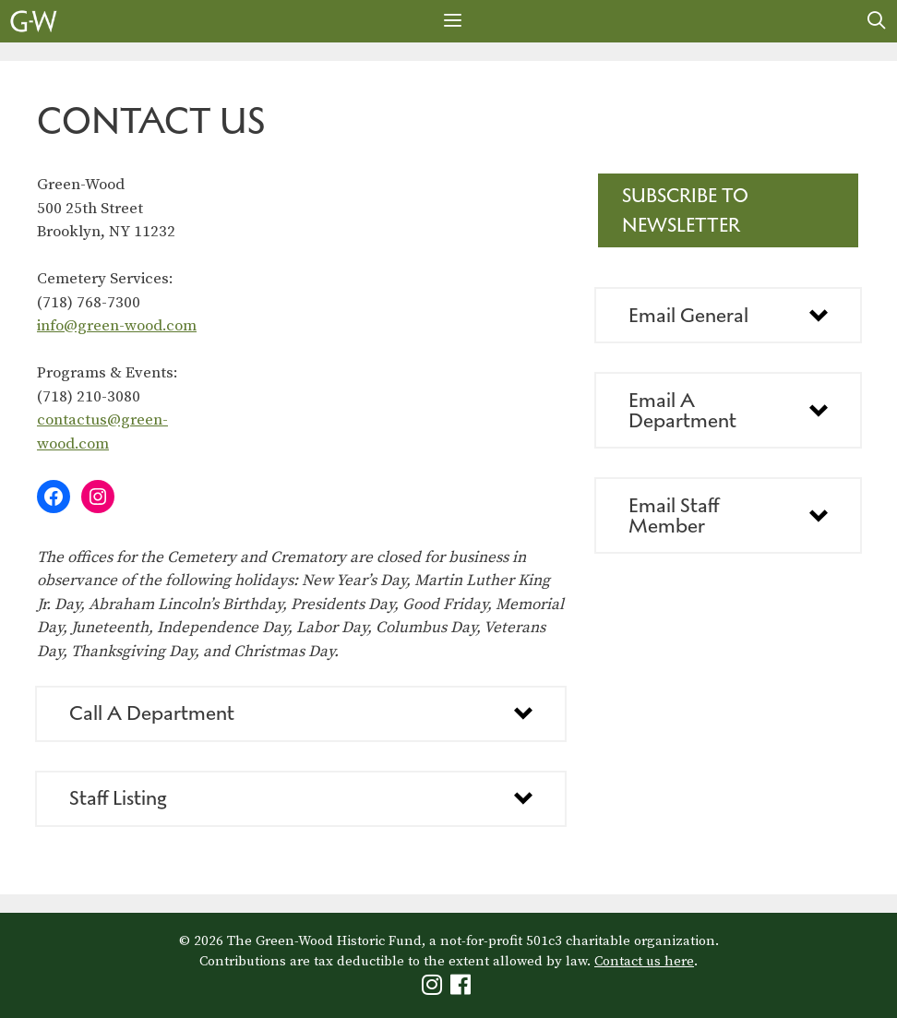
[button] (301, 714)
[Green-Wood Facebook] (462, 989)
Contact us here (644, 961)
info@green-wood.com (117, 326)
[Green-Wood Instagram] (434, 989)
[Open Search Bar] (876, 21)
